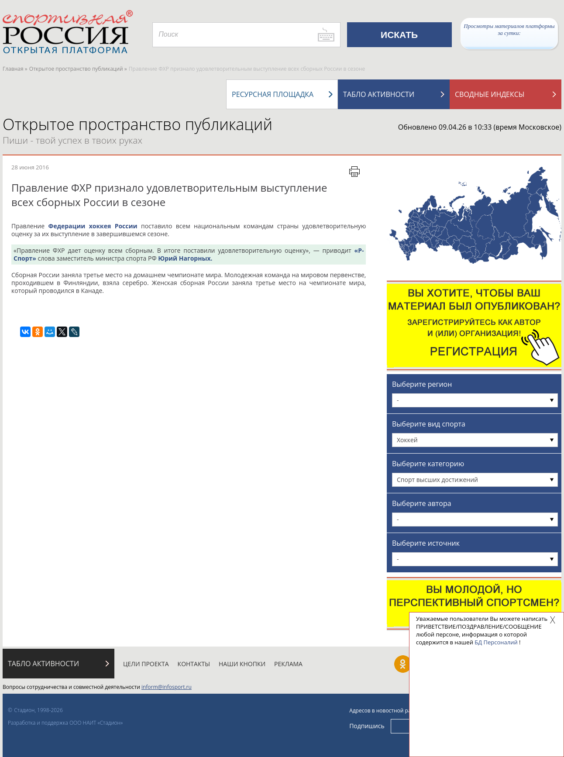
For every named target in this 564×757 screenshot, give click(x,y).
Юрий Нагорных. (185, 258)
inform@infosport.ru (166, 687)
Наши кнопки (242, 664)
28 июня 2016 (30, 167)
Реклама (288, 664)
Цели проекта (146, 664)
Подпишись (367, 726)
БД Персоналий (496, 642)
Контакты (194, 664)
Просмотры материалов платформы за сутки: (509, 29)
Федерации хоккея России (92, 226)
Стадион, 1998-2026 (38, 710)
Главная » (15, 68)
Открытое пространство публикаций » (78, 68)
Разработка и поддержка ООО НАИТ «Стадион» (65, 723)
